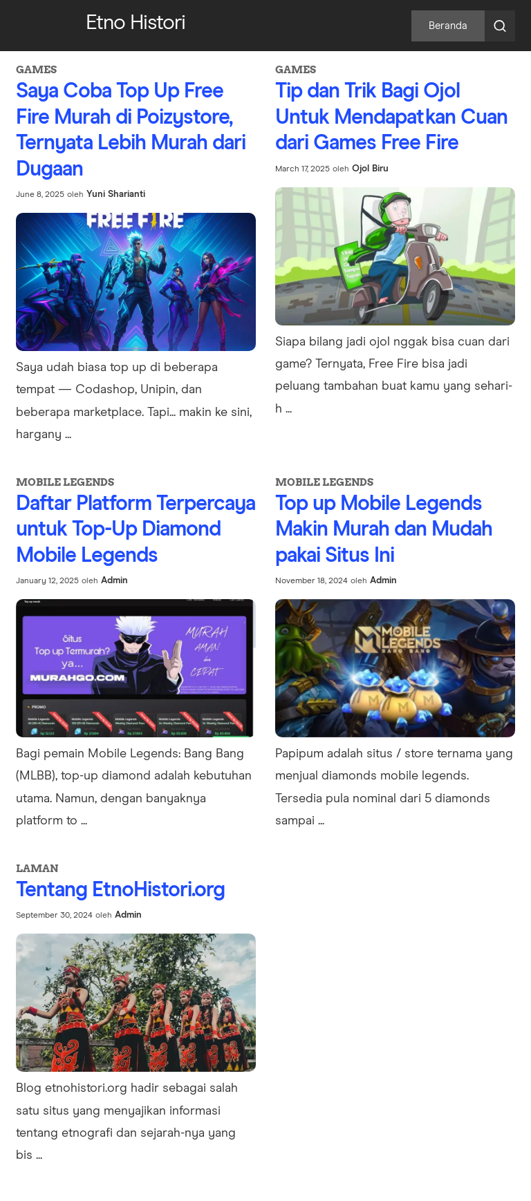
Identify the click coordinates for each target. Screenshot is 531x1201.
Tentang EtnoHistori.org (120, 890)
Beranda (448, 26)
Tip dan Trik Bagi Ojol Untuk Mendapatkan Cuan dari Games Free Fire (391, 117)
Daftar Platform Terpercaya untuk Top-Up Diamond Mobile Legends (135, 529)
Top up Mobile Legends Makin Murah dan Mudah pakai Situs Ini (383, 529)
